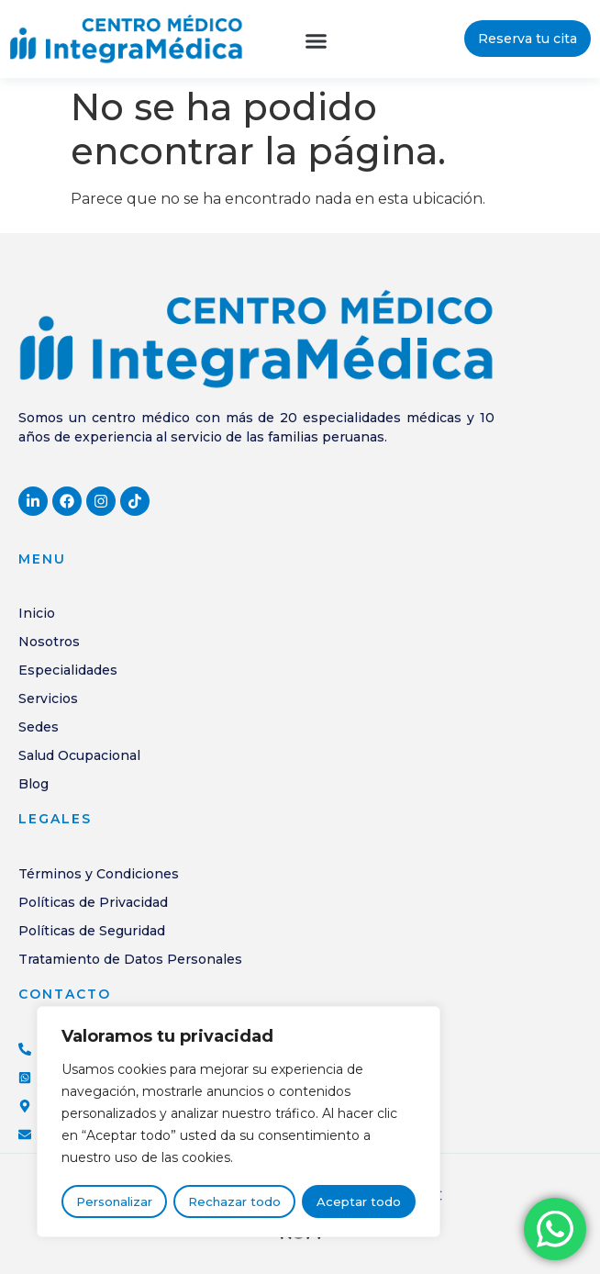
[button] (315, 41)
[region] (238, 1123)
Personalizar (114, 1202)
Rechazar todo (234, 1202)
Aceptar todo (359, 1202)
